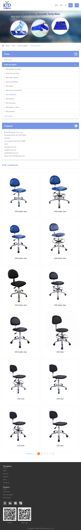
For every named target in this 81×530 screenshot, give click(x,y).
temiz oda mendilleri (12, 82)
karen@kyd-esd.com (10, 147)
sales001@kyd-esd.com (11, 153)
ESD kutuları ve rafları (12, 107)
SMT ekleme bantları (12, 77)
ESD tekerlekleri (11, 103)
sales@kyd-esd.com (10, 150)
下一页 (52, 453)
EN (56, 5)
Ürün (13, 46)
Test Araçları (8, 116)
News (4, 479)
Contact (8, 126)
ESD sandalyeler (11, 94)
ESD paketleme (10, 111)
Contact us (6, 482)
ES (61, 5)
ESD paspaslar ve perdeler (13, 69)
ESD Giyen (8, 60)
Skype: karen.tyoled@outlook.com (14, 156)
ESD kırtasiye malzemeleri (14, 90)
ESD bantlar (9, 86)
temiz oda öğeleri (23, 46)
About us (5, 473)
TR (66, 5)
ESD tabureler (10, 99)
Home (7, 46)
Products (5, 476)
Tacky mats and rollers (12, 73)
